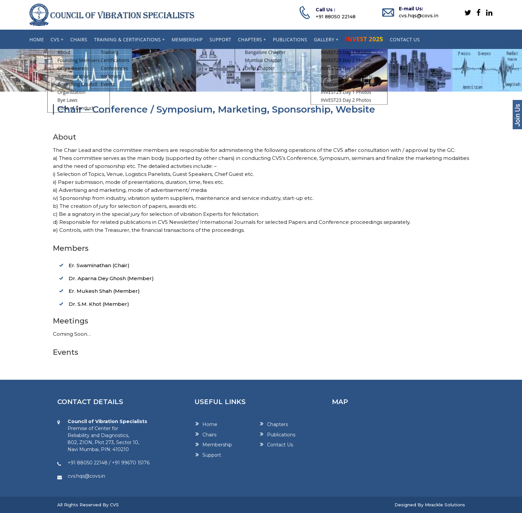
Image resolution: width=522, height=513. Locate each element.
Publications (281, 434)
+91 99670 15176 (130, 463)
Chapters (277, 424)
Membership (217, 445)
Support (211, 455)
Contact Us (280, 445)
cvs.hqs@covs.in (418, 16)
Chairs (209, 434)
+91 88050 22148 (336, 17)
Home (209, 424)
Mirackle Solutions (445, 504)
